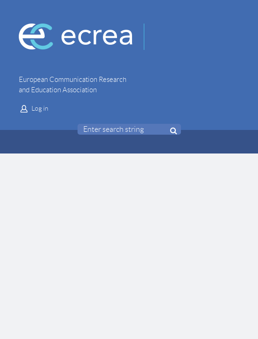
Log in (39, 108)
